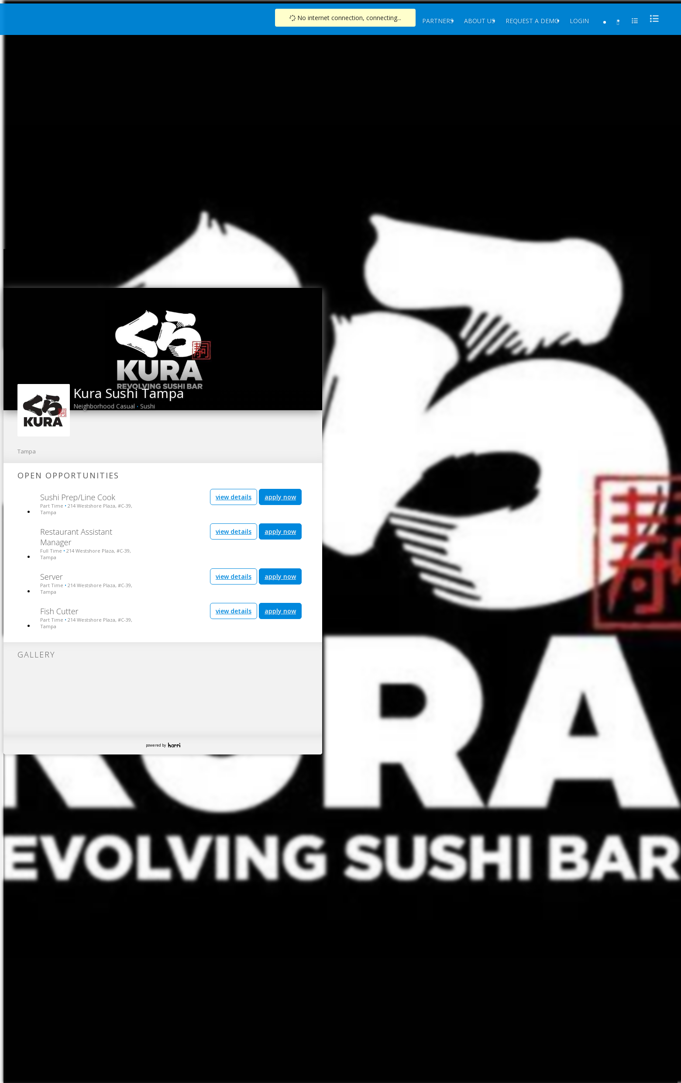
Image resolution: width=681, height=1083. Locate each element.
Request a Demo (532, 21)
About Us (479, 21)
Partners (438, 21)
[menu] (651, 18)
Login (579, 21)
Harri (174, 745)
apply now (280, 497)
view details (233, 497)
